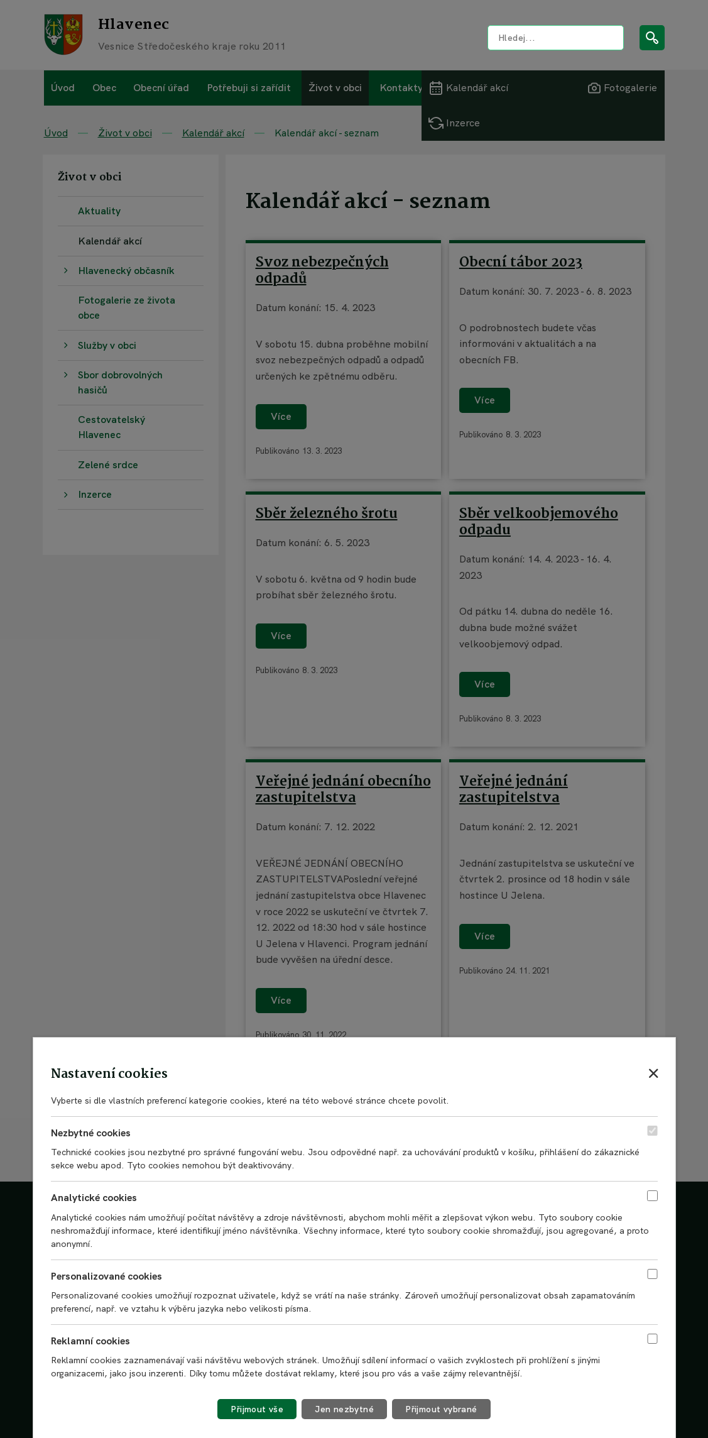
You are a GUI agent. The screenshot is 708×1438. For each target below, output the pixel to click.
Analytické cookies (94, 1197)
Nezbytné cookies (91, 1132)
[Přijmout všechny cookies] (257, 1409)
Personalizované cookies (106, 1276)
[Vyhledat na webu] (555, 37)
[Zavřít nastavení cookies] (653, 1073)
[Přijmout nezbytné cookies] (344, 1409)
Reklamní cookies (90, 1340)
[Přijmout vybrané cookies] (441, 1409)
